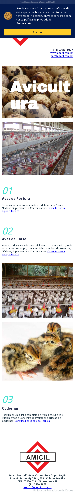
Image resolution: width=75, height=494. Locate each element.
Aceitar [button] (37, 32)
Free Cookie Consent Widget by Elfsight (37, 2)
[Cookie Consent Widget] (37, 19)
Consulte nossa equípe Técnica (32, 420)
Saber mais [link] (24, 23)
